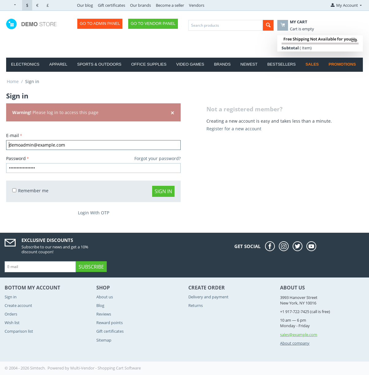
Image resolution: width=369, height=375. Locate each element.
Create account (18, 305)
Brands (222, 64)
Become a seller (170, 5)
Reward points (109, 322)
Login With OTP (93, 213)
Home (13, 81)
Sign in (163, 191)
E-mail (12, 135)
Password (16, 158)
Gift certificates (111, 5)
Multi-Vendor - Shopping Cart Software (105, 368)
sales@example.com (298, 334)
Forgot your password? (157, 158)
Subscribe (91, 266)
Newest (249, 64)
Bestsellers (281, 64)
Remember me (30, 190)
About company (294, 343)
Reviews (103, 314)
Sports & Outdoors (99, 64)
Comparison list (19, 331)
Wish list (12, 322)
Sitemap (103, 340)
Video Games (190, 64)
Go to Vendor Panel (153, 23)
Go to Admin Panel (100, 23)
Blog (100, 305)
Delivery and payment (208, 297)
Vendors (196, 5)
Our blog (85, 5)
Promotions (342, 64)
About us (104, 297)
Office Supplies (149, 64)
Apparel (58, 64)
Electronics (25, 64)
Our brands (140, 5)
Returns (195, 305)
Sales (312, 64)
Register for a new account (233, 129)
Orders (11, 314)
